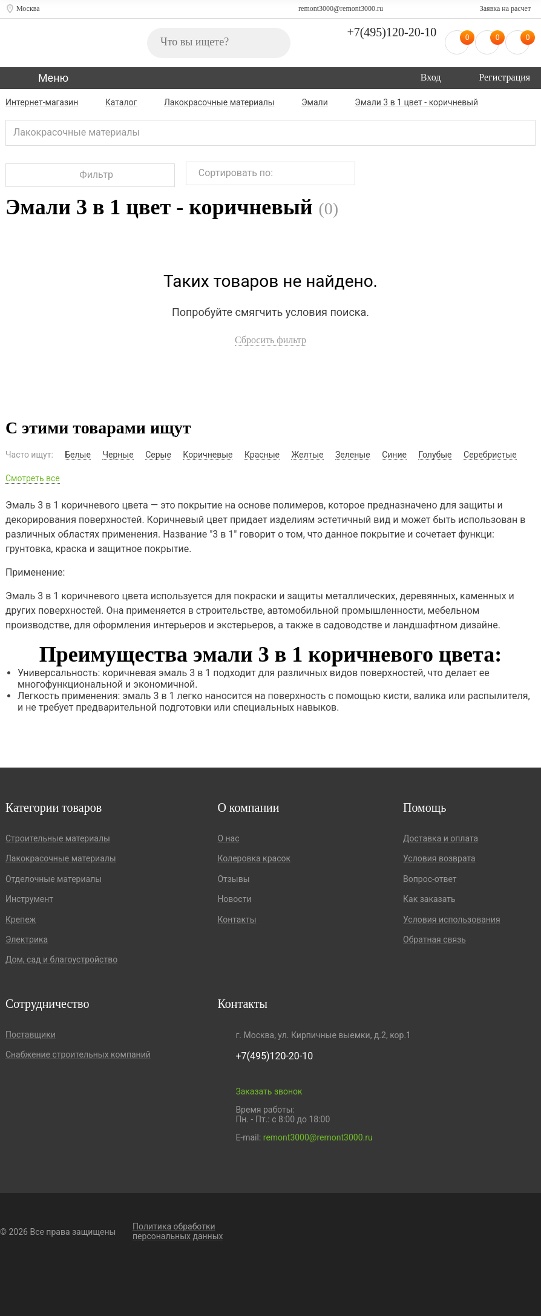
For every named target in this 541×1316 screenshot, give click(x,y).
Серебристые (490, 454)
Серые (158, 454)
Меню (53, 77)
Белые (78, 454)
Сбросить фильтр (270, 340)
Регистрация (504, 77)
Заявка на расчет (505, 8)
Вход (431, 77)
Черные (117, 454)
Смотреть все (32, 478)
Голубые (434, 454)
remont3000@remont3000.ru (340, 8)
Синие (394, 454)
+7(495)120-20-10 (391, 32)
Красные (262, 454)
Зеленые (352, 454)
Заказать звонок (268, 1091)
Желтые (307, 454)
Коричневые (207, 454)
